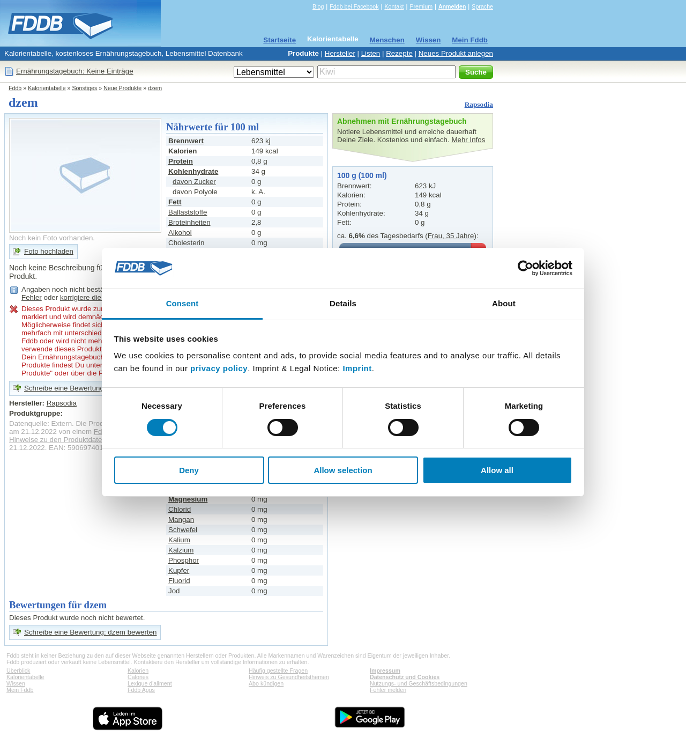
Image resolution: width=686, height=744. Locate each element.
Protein (180, 161)
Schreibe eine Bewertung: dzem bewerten (90, 632)
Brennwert (186, 141)
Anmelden (452, 6)
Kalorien (138, 670)
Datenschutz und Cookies (404, 677)
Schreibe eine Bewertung (64, 388)
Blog (318, 6)
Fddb (15, 88)
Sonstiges (85, 88)
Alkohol (180, 233)
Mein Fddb (470, 40)
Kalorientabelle (333, 39)
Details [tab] (343, 303)
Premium (421, 6)
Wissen (428, 40)
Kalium (179, 540)
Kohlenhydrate (193, 171)
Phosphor (183, 560)
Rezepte (399, 53)
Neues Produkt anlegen (456, 53)
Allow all (497, 470)
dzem (155, 88)
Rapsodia (479, 104)
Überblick (18, 670)
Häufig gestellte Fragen (278, 670)
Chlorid (179, 509)
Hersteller (340, 53)
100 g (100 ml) (362, 175)
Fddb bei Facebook (354, 6)
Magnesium (187, 499)
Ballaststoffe (187, 212)
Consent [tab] (182, 303)
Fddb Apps (141, 690)
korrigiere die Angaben (95, 297)
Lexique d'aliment (150, 683)
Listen (371, 53)
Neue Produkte (122, 88)
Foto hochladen (48, 251)
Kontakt (394, 6)
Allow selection (343, 470)
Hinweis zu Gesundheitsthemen (289, 677)
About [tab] (504, 303)
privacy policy (219, 368)
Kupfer (178, 570)
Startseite (279, 40)
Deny (189, 470)
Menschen (387, 40)
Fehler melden (388, 690)
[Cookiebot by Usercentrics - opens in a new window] (525, 268)
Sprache (482, 6)
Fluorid (179, 581)
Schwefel (182, 530)
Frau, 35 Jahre (451, 236)
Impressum (385, 670)
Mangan (181, 519)
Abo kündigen (266, 683)
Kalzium (180, 550)
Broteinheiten (189, 222)
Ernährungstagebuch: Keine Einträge (74, 71)
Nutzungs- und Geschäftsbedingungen (418, 683)
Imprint (356, 368)
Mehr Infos (468, 140)
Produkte (303, 53)
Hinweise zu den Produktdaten (57, 440)
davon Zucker (194, 182)
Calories (138, 677)
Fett (174, 202)
